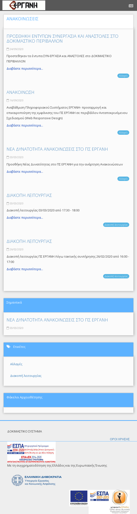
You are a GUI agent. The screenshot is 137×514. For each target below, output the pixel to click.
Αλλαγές (123, 75)
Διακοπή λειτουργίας (116, 224)
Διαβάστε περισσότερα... (25, 68)
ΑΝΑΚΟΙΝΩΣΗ (20, 92)
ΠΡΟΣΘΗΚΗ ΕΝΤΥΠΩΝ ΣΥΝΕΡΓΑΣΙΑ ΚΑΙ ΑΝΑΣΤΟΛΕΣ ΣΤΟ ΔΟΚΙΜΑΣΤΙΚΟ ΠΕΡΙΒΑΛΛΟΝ (62, 38)
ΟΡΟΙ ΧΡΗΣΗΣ (120, 439)
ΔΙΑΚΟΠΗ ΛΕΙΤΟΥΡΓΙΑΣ (29, 195)
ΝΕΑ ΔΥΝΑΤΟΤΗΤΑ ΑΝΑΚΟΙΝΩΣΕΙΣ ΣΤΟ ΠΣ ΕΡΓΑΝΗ (57, 149)
